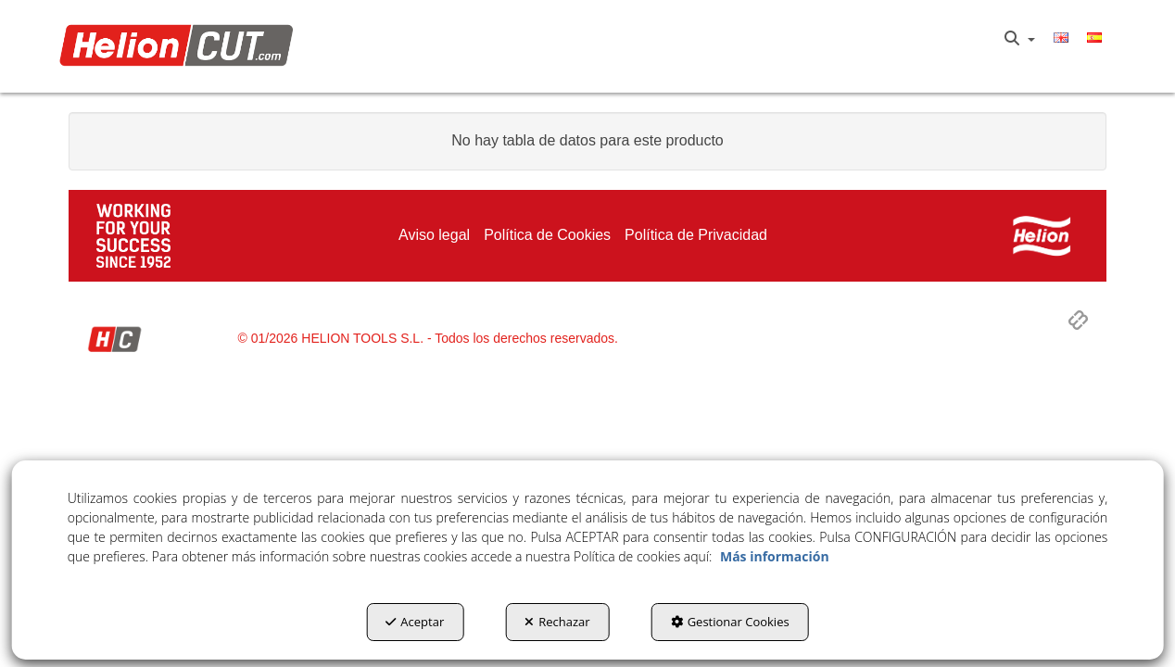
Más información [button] (774, 556)
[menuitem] (1020, 39)
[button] (181, 47)
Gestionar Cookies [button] (730, 621)
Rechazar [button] (556, 621)
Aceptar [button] (414, 621)
